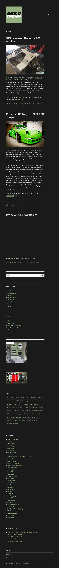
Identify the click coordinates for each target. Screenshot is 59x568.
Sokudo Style (11, 500)
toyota (24, 417)
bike (8, 397)
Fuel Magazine (11, 470)
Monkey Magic (11, 480)
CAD (33, 103)
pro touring (22, 414)
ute (8, 420)
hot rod (9, 407)
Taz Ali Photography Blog (15, 509)
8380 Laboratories (13, 439)
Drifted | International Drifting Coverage (19, 457)
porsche (14, 105)
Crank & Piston (12, 452)
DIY (18, 401)
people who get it (37, 410)
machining (9, 105)
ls (13, 407)
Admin (9, 291)
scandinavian (38, 204)
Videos (27, 262)
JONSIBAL (33, 258)
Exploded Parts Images (14, 325)
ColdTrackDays (22, 258)
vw (29, 420)
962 (25, 103)
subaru (18, 417)
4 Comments (13, 205)
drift (22, 401)
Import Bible (11, 474)
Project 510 (10, 299)
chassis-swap (20, 397)
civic (8, 401)
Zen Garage (10, 517)
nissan (22, 410)
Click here (9, 97)
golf (31, 404)
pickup (9, 414)
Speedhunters (11, 502)
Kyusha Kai (10, 478)
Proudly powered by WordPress (21, 563)
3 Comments (34, 105)
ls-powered (19, 407)
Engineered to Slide (13, 463)
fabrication (10, 404)
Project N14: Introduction (15, 539)
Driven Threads (12, 459)
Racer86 (9, 491)
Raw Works (10, 493)
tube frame (31, 417)
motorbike (38, 407)
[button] (29, 558)
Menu (50, 14)
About (9, 321)
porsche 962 (19, 105)
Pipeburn (10, 487)
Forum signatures (12, 327)
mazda (26, 407)
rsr (33, 204)
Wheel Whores (11, 515)
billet (30, 103)
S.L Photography (12, 496)
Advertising (11, 323)
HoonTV (10, 472)
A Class (9, 441)
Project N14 (10, 304)
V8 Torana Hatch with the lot (16, 541)
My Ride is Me (11, 483)
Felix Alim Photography (14, 465)
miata (32, 407)
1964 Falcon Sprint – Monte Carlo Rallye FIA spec (22, 532)
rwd (38, 414)
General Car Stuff (21, 262)
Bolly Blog (10, 446)
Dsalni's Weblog (12, 461)
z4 (39, 262)
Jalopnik (13, 258)
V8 (11, 420)
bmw (32, 262)
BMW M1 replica (18, 80)
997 (27, 103)
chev (27, 397)
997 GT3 (12, 88)
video (37, 262)
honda (36, 404)
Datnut (9, 454)
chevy (40, 397)
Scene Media (11, 498)
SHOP (9, 329)
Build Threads (19, 103)
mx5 (16, 410)
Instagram (9, 554)
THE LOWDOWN (12, 513)
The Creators (11, 511)
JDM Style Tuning (12, 476)
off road (27, 410)
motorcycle (10, 410)
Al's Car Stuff (11, 444)
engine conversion (31, 401)
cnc (35, 103)
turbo (38, 417)
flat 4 (25, 204)
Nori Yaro (10, 485)
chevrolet (33, 397)
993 (22, 204)
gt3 (42, 103)
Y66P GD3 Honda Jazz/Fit (15, 534)
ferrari (16, 404)
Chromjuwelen (11, 450)
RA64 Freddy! (11, 489)
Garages (9, 295)
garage (26, 404)
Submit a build (11, 332)
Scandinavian (10, 195)
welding (34, 420)
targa (7, 205)
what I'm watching (12, 423)
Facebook (9, 550)
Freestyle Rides (12, 467)
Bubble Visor (11, 448)
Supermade (10, 506)
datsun (13, 401)
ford (21, 404)
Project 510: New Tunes (14, 536)
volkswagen (22, 420)
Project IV (10, 302)
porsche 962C (26, 105)
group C (39, 103)
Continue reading (18, 99)
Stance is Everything (13, 504)
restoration (31, 414)
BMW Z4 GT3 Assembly (21, 214)
